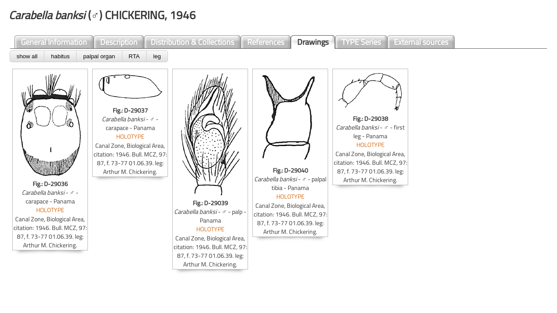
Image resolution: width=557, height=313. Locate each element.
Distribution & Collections (192, 42)
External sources (421, 42)
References (265, 42)
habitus (60, 56)
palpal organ (99, 56)
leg (157, 56)
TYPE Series (361, 42)
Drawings (313, 42)
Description (119, 42)
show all (27, 56)
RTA (134, 56)
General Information (54, 42)
